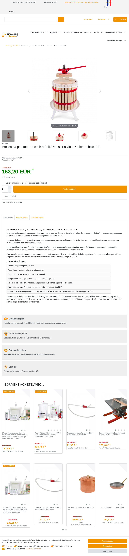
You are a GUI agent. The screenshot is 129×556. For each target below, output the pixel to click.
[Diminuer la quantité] (9, 186)
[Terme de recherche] (31, 14)
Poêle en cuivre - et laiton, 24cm (112, 502)
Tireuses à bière (38, 28)
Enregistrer (107, 551)
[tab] (8, 213)
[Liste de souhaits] (110, 15)
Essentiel (9, 546)
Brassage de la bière (114, 28)
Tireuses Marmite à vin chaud (76, 28)
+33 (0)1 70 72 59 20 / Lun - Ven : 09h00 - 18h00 (81, 2)
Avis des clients (37, 213)
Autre (96, 28)
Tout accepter (107, 541)
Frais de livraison (17, 197)
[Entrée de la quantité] (5, 184)
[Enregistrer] (100, 15)
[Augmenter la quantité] (9, 182)
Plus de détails (22, 213)
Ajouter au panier (94, 184)
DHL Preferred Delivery (63, 546)
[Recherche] (61, 14)
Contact (107, 2)
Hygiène (54, 28)
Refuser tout (107, 546)
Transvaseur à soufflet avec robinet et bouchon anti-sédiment (80, 429)
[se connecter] (86, 15)
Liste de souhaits (9, 191)
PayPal (8, 549)
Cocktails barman (115, 36)
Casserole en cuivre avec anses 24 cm (81, 503)
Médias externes (43, 546)
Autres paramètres (34, 549)
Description (8, 213)
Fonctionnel (21, 549)
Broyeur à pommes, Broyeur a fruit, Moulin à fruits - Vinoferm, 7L (112, 429)
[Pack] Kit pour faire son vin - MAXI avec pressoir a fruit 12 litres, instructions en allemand (48, 430)
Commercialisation (25, 546)
